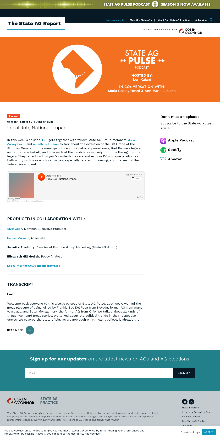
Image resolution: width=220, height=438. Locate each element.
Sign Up (184, 372)
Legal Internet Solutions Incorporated (36, 265)
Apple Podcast (181, 140)
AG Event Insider (191, 416)
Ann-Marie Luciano (49, 144)
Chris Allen (15, 228)
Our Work (187, 425)
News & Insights (115, 20)
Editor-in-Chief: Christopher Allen (160, 29)
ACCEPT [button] (209, 432)
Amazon (175, 159)
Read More (22, 329)
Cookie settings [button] (190, 432)
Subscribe (201, 20)
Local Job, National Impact (32, 201)
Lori (45, 140)
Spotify (174, 149)
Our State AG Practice (194, 420)
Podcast (13, 116)
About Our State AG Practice (173, 20)
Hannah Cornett (19, 238)
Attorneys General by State (197, 411)
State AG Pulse (13, 201)
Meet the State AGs (141, 20)
